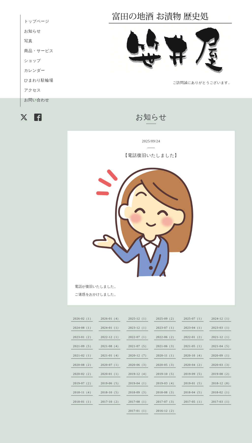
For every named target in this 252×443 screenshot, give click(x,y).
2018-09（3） (138, 392)
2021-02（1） (83, 355)
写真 (28, 41)
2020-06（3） (138, 365)
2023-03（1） (221, 327)
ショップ (32, 61)
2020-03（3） (221, 365)
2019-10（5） (166, 374)
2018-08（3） (166, 392)
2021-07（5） (138, 346)
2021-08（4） (110, 346)
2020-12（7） (138, 355)
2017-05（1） (194, 401)
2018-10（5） (110, 392)
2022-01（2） (194, 337)
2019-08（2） (221, 374)
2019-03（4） (166, 383)
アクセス (32, 90)
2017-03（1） (221, 401)
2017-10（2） (110, 401)
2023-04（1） (194, 327)
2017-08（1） (138, 401)
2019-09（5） (194, 374)
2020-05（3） (166, 365)
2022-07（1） (138, 337)
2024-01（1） (110, 327)
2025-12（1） (138, 318)
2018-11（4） (83, 392)
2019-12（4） (138, 374)
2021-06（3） (166, 346)
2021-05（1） (194, 346)
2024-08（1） (83, 327)
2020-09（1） (221, 355)
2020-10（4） (194, 355)
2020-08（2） (83, 365)
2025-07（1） (194, 318)
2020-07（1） (110, 365)
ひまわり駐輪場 (38, 80)
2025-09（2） (166, 318)
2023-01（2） (83, 337)
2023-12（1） (138, 327)
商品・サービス (38, 51)
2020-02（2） (83, 374)
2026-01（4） (110, 318)
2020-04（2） (194, 365)
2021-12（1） (221, 337)
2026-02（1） (83, 318)
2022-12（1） (110, 337)
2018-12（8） (221, 383)
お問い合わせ (36, 100)
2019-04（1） (138, 383)
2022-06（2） (166, 337)
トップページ (36, 21)
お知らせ (32, 31)
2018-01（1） (83, 401)
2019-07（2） (83, 383)
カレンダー (34, 70)
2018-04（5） (194, 392)
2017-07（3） (166, 401)
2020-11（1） (166, 355)
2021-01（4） (110, 355)
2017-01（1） (138, 411)
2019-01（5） (194, 383)
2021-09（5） (83, 346)
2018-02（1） (221, 392)
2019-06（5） (110, 383)
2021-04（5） (221, 346)
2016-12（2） (166, 411)
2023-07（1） (166, 327)
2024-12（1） (221, 318)
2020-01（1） (110, 374)
